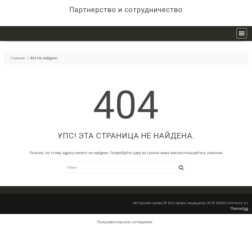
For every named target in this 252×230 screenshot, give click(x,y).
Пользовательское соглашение (124, 221)
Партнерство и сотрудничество (126, 9)
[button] (242, 33)
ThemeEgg (239, 208)
